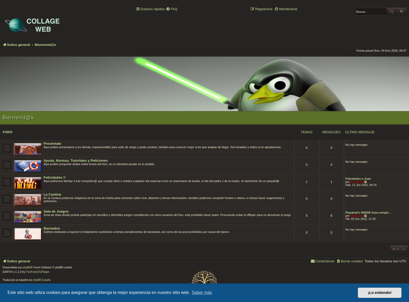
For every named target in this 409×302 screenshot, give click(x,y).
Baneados (52, 228)
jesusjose (356, 181)
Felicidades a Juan (358, 178)
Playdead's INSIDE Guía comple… (368, 212)
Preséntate (52, 144)
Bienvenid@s (18, 117)
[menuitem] (171, 9)
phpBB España (42, 280)
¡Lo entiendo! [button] (380, 293)
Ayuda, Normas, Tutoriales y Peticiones (76, 160)
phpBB (27, 267)
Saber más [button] (202, 292)
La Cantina (52, 194)
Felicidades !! (54, 177)
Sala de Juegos (56, 211)
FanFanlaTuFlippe (37, 271)
